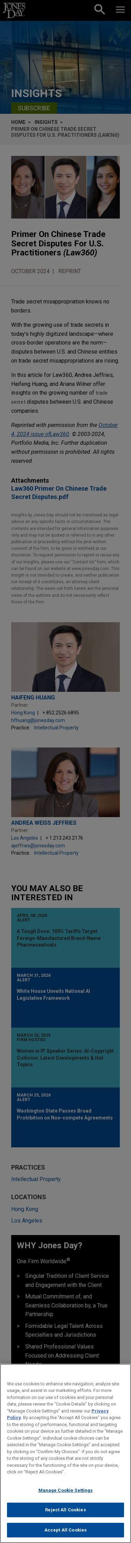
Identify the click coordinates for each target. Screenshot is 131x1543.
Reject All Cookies (65, 1516)
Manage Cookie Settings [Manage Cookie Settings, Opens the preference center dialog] (65, 1496)
